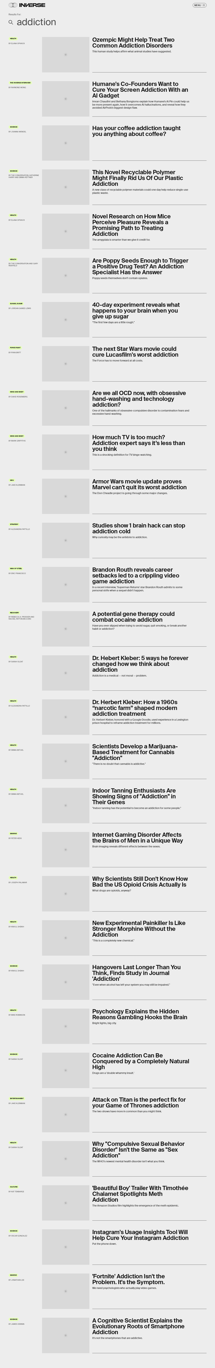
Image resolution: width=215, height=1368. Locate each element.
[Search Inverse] (108, 22)
